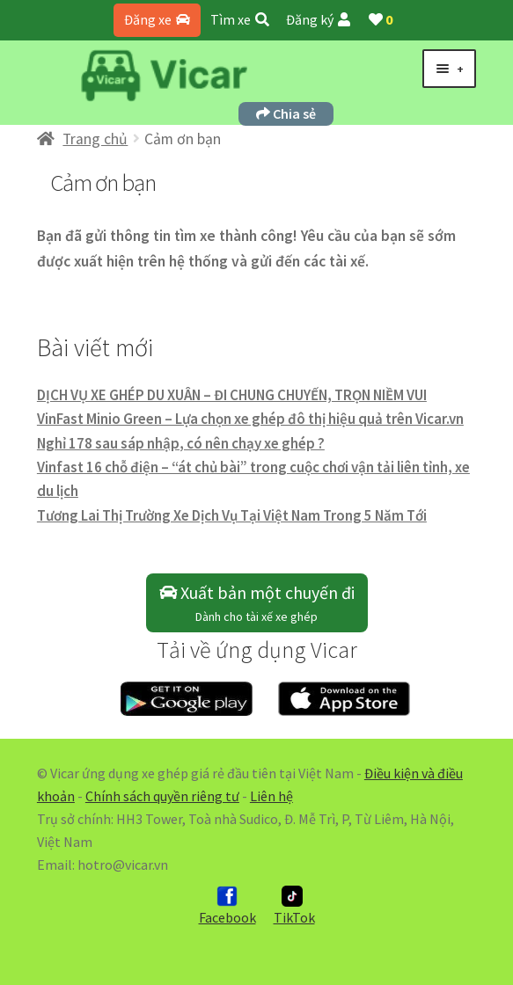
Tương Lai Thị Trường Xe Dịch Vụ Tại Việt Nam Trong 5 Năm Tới (232, 515)
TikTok (294, 906)
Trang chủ (95, 139)
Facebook (227, 906)
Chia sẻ (286, 113)
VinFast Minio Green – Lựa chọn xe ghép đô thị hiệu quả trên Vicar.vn (250, 418)
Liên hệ (271, 796)
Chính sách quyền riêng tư (162, 796)
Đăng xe (157, 19)
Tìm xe (239, 19)
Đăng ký (318, 19)
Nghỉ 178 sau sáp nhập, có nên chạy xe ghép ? (181, 443)
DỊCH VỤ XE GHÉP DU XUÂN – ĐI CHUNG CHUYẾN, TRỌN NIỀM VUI (232, 395)
